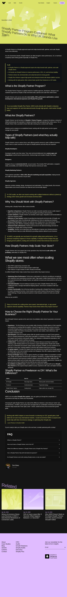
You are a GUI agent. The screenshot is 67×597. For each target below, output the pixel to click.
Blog (3, 546)
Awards (4, 548)
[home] (4, 3)
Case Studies (41, 2)
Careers (4, 550)
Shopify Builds (20, 548)
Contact (62, 2)
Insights (48, 2)
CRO (18, 542)
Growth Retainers (21, 546)
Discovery (19, 550)
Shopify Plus (20, 551)
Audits (18, 544)
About (3, 542)
